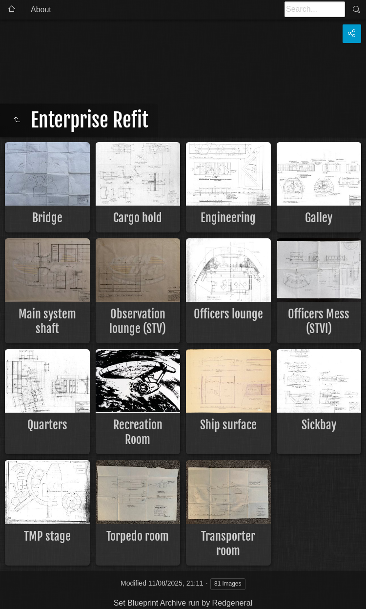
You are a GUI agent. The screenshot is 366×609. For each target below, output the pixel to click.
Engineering (228, 217)
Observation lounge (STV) (137, 321)
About (41, 9)
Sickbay (319, 425)
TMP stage (47, 536)
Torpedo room (137, 536)
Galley (318, 217)
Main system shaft (47, 321)
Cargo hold (137, 217)
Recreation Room (138, 432)
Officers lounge (228, 314)
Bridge (47, 217)
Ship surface (228, 425)
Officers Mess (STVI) (318, 321)
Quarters (47, 425)
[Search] (315, 9)
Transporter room (228, 543)
